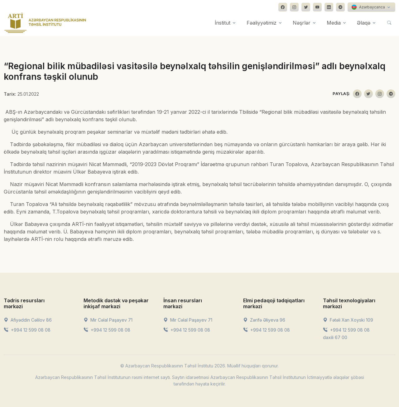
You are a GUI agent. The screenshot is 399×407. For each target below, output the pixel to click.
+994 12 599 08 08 (27, 330)
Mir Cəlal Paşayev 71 (108, 320)
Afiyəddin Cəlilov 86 (28, 320)
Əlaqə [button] (363, 23)
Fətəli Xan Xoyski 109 (348, 320)
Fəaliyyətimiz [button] (261, 23)
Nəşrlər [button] (301, 23)
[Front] (45, 23)
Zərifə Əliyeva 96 (264, 320)
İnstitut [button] (222, 23)
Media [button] (334, 23)
